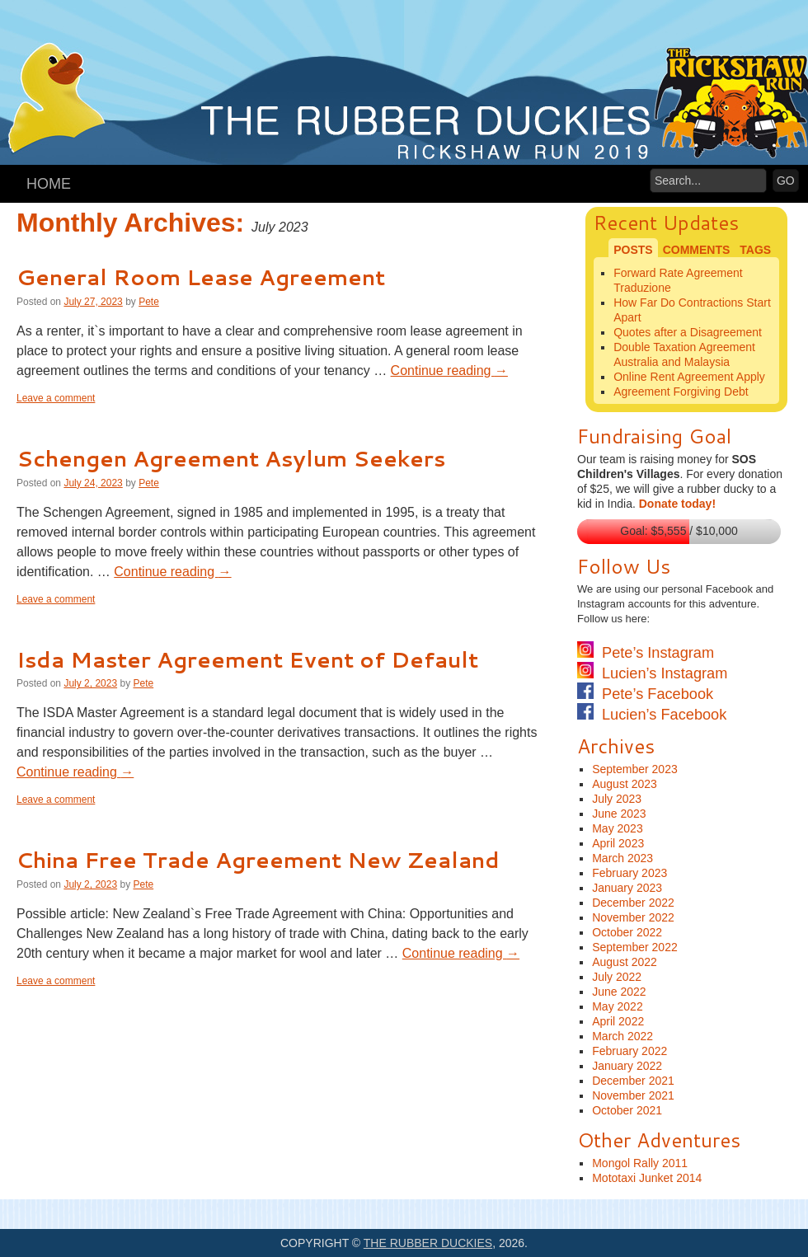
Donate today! (677, 503)
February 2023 (629, 872)
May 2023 (617, 828)
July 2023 (616, 798)
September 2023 (635, 769)
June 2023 (619, 813)
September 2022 (635, 947)
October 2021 (627, 1110)
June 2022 (619, 991)
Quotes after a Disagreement (687, 332)
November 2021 (633, 1095)
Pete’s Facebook (645, 694)
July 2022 (616, 976)
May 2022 (617, 1006)
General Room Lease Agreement (200, 277)
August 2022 (624, 962)
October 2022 (627, 932)
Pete (149, 301)
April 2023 (618, 843)
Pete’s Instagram (645, 653)
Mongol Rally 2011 (640, 1163)
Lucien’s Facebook (651, 714)
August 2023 (624, 783)
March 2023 (622, 858)
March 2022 (622, 1036)
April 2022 (618, 1021)
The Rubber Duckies (428, 1243)
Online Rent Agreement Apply (689, 376)
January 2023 (627, 887)
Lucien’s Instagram (652, 673)
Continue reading (449, 370)
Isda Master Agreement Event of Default (247, 659)
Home (48, 184)
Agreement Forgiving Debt (680, 391)
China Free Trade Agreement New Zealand (258, 860)
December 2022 (633, 902)
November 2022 (633, 917)
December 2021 (633, 1080)
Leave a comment (55, 398)
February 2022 (629, 1051)
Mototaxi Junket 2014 (647, 1177)
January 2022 (627, 1065)
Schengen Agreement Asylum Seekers (230, 458)
